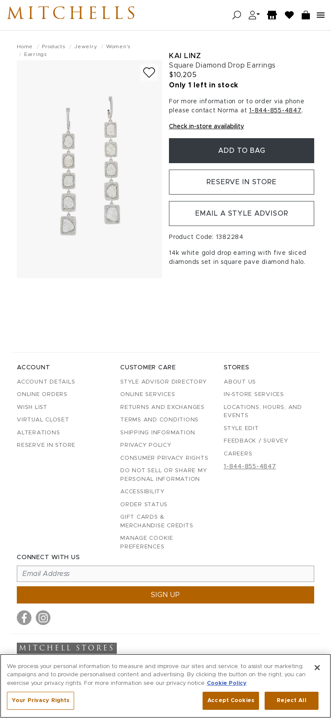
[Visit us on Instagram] (43, 617)
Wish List (32, 407)
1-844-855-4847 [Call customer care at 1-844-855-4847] (250, 467)
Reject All (291, 700)
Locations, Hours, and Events (263, 412)
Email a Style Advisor (241, 213)
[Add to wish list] (149, 72)
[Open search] (236, 15)
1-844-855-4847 (275, 111)
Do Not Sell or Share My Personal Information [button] (163, 475)
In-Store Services (254, 394)
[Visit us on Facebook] (24, 617)
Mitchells (72, 15)
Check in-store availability (206, 127)
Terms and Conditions (159, 420)
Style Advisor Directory (163, 382)
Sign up (165, 594)
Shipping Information (157, 433)
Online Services (147, 394)
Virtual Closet (43, 420)
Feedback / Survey (256, 441)
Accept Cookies (230, 700)
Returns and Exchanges (162, 407)
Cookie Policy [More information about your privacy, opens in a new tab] (227, 683)
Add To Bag (242, 150)
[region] (165, 686)
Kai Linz (185, 55)
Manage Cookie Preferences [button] (146, 542)
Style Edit (241, 428)
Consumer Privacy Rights (164, 458)
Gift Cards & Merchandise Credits (156, 521)
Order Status (144, 505)
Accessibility (142, 492)
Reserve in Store (241, 182)
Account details (46, 382)
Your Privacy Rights (40, 700)
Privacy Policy (146, 445)
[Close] (317, 667)
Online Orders (42, 394)
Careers (238, 454)
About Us (240, 382)
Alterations (38, 433)
